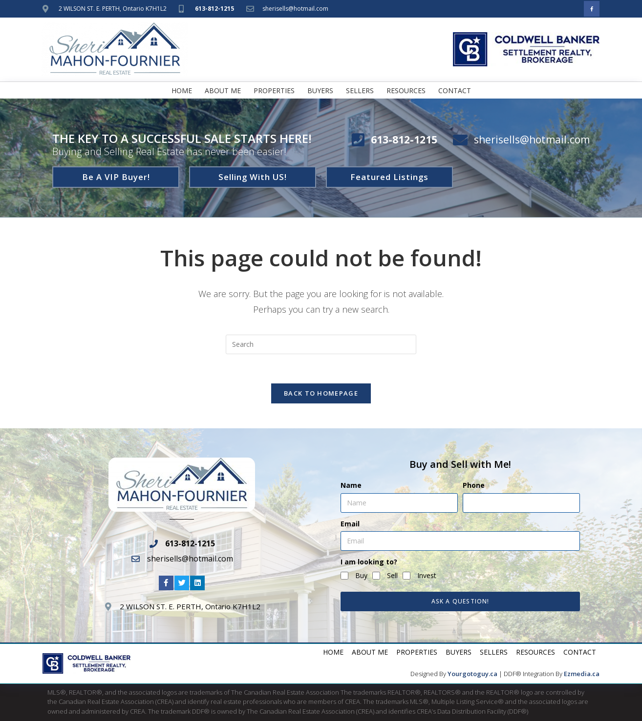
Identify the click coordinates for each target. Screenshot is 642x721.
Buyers (320, 90)
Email (350, 523)
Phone (474, 485)
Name (351, 485)
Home (181, 90)
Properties (274, 90)
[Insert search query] (321, 344)
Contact (454, 90)
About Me (223, 90)
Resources (406, 90)
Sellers (360, 90)
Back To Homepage (321, 393)
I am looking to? (369, 561)
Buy (361, 575)
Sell (392, 575)
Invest (426, 575)
